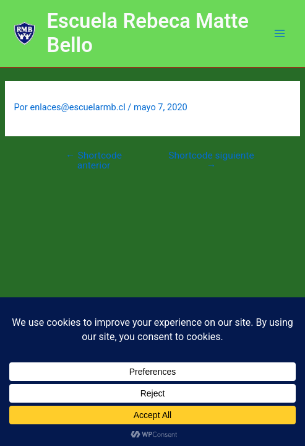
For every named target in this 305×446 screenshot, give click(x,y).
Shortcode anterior (94, 160)
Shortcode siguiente (211, 160)
